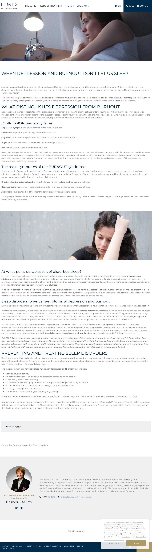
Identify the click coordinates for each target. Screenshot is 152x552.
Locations (83, 6)
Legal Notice (69, 546)
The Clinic (30, 6)
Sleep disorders (40, 445)
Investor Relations (33, 546)
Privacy (80, 546)
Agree (136, 543)
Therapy (69, 6)
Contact (5, 546)
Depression (26, 445)
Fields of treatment (50, 6)
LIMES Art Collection (52, 546)
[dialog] (125, 534)
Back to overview (76, 531)
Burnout (17, 445)
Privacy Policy (141, 537)
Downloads (17, 546)
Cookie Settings (8, 548)
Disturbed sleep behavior (13, 306)
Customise (114, 543)
